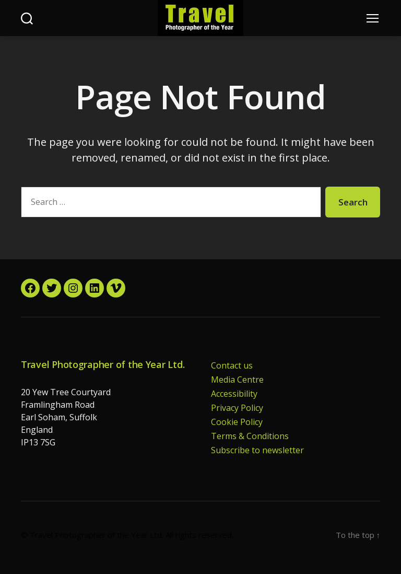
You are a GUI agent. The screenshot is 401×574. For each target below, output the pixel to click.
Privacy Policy (237, 408)
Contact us (232, 365)
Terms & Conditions (250, 436)
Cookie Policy (237, 422)
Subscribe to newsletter (257, 450)
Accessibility (234, 393)
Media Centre (237, 379)
